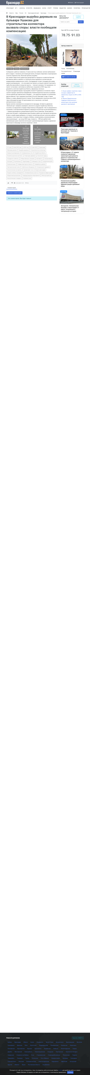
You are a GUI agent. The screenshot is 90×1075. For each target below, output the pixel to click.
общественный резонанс (14, 175)
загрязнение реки (47, 161)
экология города (42, 155)
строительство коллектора (38, 150)
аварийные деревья (40, 164)
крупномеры (26, 161)
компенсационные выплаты (15, 155)
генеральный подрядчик (43, 167)
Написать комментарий (14, 193)
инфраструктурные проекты (25, 164)
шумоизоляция (12, 164)
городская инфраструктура (46, 172)
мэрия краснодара (40, 170)
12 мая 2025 (34, 147)
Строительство (24, 68)
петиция (10, 161)
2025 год (26, 147)
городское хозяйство (13, 158)
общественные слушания (27, 158)
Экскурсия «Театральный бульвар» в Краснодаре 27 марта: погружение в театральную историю (70, 208)
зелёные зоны (27, 178)
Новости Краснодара (77, 85)
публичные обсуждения (28, 167)
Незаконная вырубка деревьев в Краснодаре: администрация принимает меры (70, 183)
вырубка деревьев (24, 150)
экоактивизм (48, 158)
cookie (60, 1070)
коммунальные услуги (31, 172)
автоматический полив (14, 167)
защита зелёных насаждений (15, 172)
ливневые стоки (36, 161)
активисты (40, 158)
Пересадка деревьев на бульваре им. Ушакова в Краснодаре (69, 131)
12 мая (9, 147)
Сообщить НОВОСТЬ (78, 16)
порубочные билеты (40, 153)
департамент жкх (28, 170)
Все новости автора (69, 76)
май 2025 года (17, 147)
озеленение (18, 161)
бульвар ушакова (12, 150)
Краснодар (10, 68)
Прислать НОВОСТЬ (78, 1038)
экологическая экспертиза (15, 170)
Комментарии (12, 187)
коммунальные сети (27, 153)
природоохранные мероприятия (31, 175)
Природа (16, 68)
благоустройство (46, 175)
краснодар (42, 147)
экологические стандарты (14, 178)
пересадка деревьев (30, 155)
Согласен (70, 1072)
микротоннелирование (14, 153)
